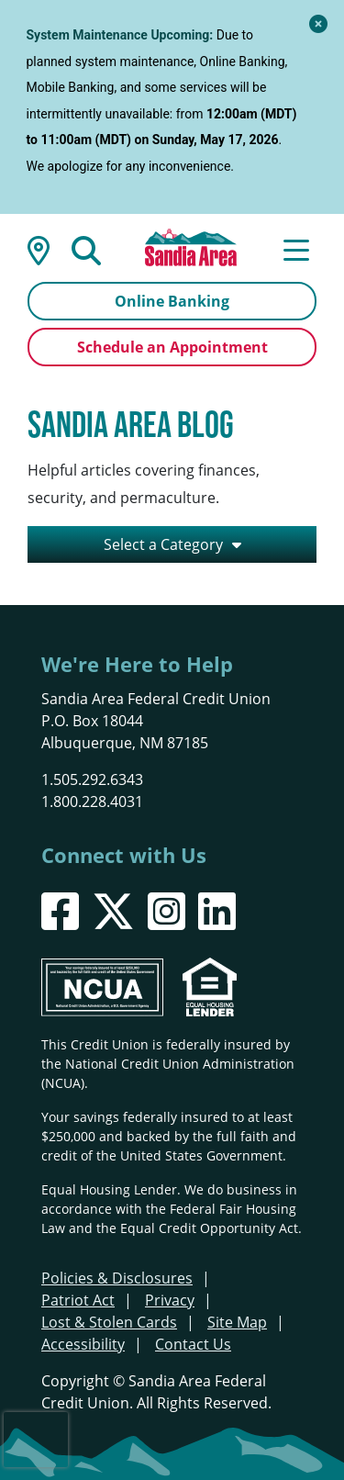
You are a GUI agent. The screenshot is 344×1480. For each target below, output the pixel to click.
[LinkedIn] (217, 911)
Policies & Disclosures (117, 1278)
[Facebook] (60, 911)
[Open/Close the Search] (86, 249)
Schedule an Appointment (172, 347)
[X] (113, 911)
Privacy (169, 1300)
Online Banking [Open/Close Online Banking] (172, 301)
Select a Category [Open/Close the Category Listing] (163, 544)
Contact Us (193, 1344)
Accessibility (83, 1344)
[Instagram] (166, 911)
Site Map (237, 1322)
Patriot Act (78, 1300)
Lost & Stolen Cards (109, 1322)
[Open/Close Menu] (296, 249)
